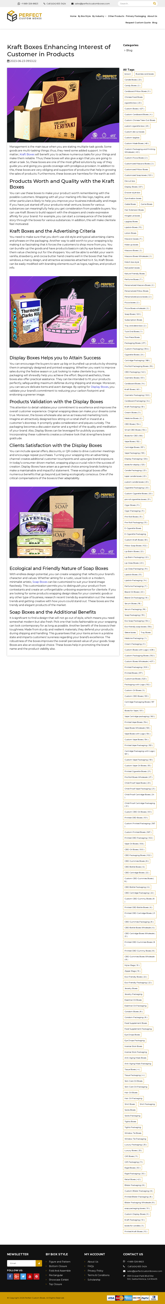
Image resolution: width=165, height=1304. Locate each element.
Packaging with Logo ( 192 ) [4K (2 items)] (137, 684)
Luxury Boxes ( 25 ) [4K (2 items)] (133, 1150)
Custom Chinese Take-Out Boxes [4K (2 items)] (140, 120)
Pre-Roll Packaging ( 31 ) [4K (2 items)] (136, 522)
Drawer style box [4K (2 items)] (132, 192)
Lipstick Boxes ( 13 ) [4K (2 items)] (133, 227)
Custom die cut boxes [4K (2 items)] (134, 132)
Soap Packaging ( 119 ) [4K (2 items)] (135, 615)
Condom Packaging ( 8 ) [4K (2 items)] (136, 1017)
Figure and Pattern (59, 1261)
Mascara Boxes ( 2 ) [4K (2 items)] (133, 250)
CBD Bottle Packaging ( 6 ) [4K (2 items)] (137, 887)
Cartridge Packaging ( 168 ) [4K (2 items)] (137, 360)
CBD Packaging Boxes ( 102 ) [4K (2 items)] (138, 855)
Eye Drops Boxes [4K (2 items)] (132, 1034)
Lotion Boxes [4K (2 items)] (130, 233)
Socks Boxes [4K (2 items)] (130, 1110)
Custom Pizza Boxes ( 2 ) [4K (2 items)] (136, 158)
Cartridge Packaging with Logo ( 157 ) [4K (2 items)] (140, 752)
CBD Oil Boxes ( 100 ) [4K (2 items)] (134, 849)
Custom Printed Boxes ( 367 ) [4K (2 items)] (138, 832)
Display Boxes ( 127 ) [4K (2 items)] (134, 187)
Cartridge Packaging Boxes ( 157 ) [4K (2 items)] (139, 703)
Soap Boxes (40, 581)
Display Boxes (99, 386)
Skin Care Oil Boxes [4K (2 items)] (133, 1081)
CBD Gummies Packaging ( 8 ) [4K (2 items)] (139, 922)
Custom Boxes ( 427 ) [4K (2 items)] (134, 108)
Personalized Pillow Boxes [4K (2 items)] (136, 291)
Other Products (116, 16)
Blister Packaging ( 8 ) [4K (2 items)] (135, 1185)
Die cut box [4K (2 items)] (130, 181)
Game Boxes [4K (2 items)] (146, 204)
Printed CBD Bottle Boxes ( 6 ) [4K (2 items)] (138, 907)
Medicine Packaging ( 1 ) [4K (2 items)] (136, 638)
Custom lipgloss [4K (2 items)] (132, 137)
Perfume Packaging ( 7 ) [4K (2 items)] (136, 586)
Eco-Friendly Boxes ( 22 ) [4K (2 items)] (136, 977)
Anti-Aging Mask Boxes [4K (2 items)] (135, 1058)
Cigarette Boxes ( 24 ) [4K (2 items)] (134, 354)
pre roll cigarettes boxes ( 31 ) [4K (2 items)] (138, 499)
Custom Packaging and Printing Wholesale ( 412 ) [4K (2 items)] (140, 150)
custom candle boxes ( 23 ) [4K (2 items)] (137, 482)
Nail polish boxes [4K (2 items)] (132, 268)
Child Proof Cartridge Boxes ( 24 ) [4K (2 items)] (139, 796)
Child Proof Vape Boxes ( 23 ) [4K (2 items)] (138, 783)
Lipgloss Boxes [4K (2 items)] (131, 221)
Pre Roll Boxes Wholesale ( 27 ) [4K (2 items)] (138, 777)
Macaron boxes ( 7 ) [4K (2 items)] (133, 239)
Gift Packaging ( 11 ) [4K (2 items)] (134, 1162)
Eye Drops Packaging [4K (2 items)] (135, 1040)
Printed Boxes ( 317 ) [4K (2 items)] (134, 673)
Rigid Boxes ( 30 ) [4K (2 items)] (133, 1168)
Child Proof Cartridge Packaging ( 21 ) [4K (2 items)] (140, 804)
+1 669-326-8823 (28, 3)
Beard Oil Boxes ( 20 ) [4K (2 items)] (134, 592)
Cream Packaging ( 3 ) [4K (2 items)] (135, 644)
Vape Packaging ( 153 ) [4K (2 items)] (135, 453)
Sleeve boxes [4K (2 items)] (130, 632)
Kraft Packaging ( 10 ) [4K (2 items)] (135, 1220)
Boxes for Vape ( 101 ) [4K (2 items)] (134, 710)
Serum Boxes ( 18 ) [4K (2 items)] (133, 603)
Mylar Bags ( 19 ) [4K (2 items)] (132, 965)
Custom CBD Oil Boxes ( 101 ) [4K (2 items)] (138, 812)
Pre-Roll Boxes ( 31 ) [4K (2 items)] (133, 516)
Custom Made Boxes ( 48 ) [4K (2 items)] (137, 143)
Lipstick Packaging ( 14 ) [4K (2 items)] (136, 580)
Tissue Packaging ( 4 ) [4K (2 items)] (135, 1075)
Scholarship (94, 1279)
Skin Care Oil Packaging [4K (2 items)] (136, 1087)
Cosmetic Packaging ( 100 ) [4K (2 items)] (137, 395)
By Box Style (84, 16)
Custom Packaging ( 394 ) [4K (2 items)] (137, 349)
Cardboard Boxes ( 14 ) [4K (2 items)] (135, 383)
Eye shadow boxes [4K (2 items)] (133, 198)
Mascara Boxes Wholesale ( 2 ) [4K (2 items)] (138, 256)
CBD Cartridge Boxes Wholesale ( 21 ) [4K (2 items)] (140, 934)
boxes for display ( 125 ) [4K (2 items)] (135, 464)
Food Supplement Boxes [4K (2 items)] (136, 1023)
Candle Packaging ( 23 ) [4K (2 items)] (136, 470)
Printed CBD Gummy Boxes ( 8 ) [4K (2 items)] (140, 951)
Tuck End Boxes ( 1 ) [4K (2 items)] (133, 331)
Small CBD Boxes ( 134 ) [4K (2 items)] (135, 430)
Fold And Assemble (60, 1270)
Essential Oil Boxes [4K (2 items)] (133, 1000)
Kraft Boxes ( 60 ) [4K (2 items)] (132, 389)
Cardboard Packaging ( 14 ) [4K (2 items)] (137, 401)
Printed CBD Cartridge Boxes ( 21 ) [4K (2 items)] (140, 914)
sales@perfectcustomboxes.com (90, 3)
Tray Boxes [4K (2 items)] (146, 632)
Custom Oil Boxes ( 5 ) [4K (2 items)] (135, 690)
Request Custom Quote (138, 22)
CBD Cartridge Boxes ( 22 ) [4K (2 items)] (137, 872)
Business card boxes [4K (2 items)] (145, 74)
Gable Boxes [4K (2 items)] (130, 204)
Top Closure (55, 1284)
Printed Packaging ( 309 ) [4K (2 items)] (137, 667)
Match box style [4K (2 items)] (132, 262)
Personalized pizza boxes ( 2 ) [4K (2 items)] (138, 296)
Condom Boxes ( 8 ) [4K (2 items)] (134, 1011)
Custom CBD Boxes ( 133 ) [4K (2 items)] (137, 696)
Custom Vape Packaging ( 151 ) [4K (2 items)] (139, 760)
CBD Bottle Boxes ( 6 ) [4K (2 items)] (135, 867)
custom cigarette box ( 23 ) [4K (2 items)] (137, 126)
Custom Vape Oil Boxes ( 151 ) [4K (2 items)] (138, 765)
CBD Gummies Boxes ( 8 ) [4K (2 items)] (137, 861)
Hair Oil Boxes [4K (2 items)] (131, 1092)
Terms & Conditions (98, 1275)
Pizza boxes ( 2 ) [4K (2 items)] (132, 302)
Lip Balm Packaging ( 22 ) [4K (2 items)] (137, 557)
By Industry (98, 16)
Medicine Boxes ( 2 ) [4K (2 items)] (133, 418)
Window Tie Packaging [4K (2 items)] (135, 1139)
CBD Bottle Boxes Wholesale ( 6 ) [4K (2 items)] (140, 927)
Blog (154, 22)
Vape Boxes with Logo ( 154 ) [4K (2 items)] (137, 733)
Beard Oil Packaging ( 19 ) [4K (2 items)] (136, 597)
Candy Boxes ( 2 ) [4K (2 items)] (132, 85)
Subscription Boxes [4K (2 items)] (133, 320)
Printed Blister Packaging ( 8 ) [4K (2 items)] (138, 1196)
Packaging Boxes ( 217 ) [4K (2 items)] (135, 343)
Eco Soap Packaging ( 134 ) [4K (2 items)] (137, 621)
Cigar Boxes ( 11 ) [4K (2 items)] (132, 505)
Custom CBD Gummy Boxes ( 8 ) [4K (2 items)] (140, 900)
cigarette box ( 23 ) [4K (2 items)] (133, 103)
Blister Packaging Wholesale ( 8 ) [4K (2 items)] (140, 1202)
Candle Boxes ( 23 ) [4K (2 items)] (133, 79)
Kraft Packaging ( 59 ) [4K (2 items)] (135, 406)
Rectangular (56, 1275)
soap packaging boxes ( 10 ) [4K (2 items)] (137, 1208)
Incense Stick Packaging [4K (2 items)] (136, 1052)
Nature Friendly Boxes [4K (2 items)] (135, 273)
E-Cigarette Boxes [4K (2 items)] (133, 528)
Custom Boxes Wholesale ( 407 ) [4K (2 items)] (139, 661)
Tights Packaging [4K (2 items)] (133, 1127)
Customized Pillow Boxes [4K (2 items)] (136, 169)
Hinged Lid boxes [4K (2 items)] (132, 215)
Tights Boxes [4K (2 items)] (130, 1121)
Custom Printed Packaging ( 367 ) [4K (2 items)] (140, 824)
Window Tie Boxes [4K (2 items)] (133, 1133)
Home (73, 16)
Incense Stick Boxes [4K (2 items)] (133, 1046)
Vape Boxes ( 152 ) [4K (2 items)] (132, 441)
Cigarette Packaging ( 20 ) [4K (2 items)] (137, 487)
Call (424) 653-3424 (55, 3)
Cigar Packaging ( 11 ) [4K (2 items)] (134, 511)
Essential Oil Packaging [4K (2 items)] (135, 1005)
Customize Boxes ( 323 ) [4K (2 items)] (136, 678)
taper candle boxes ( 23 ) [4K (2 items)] (136, 476)
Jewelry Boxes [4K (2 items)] (131, 988)
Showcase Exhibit (59, 1279)
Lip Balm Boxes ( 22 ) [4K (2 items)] (134, 551)
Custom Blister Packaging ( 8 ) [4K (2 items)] (139, 1191)
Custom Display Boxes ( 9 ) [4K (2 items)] (137, 1214)
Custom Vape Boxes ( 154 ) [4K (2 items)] (137, 739)
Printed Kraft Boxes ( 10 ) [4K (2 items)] (136, 1231)
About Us (152, 16)
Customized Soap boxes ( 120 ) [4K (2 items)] (139, 175)
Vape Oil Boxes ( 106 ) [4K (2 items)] (134, 843)
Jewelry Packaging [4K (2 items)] (133, 994)
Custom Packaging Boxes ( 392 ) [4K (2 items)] (140, 655)
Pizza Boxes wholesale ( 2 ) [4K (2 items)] (137, 308)
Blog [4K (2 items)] (129, 50)
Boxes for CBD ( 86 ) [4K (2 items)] (134, 435)
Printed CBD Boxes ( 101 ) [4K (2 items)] (136, 817)
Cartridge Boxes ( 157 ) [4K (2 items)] (135, 447)
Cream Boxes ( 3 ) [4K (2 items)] (133, 412)
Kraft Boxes (27, 154)
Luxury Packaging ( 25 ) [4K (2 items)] (136, 1144)
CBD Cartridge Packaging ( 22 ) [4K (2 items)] (139, 893)
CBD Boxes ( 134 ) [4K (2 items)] (133, 424)
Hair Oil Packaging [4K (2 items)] (133, 1098)
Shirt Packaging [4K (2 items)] (147, 1104)
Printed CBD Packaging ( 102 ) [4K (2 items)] (139, 838)
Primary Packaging (136, 16)
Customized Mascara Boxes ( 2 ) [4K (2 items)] (139, 163)
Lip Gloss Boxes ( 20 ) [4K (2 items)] (134, 563)
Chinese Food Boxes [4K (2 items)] (134, 97)
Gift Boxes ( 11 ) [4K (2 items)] (131, 1156)
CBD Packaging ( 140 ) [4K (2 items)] (135, 372)
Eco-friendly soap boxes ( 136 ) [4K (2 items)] (138, 626)
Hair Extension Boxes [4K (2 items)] (134, 210)
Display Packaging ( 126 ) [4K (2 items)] (136, 459)
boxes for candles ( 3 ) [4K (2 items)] (134, 1225)
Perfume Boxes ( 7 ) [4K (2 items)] (133, 279)
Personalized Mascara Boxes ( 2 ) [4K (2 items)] (139, 285)
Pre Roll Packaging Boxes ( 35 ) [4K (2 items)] (139, 366)
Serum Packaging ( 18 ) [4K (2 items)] (135, 609)
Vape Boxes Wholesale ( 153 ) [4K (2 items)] (137, 728)
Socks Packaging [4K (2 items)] (132, 1115)
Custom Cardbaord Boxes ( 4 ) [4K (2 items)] (138, 114)
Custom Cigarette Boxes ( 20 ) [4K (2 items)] (138, 493)
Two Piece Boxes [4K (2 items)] (132, 337)
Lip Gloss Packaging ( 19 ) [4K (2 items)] (136, 569)
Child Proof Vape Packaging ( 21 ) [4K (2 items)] (140, 788)
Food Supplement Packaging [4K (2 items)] (138, 1029)
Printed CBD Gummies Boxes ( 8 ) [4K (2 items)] (140, 943)
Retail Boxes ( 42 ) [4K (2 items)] (133, 1179)
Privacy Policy (95, 1270)
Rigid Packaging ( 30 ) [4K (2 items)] (135, 1173)
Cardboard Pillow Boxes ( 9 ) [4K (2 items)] (137, 91)
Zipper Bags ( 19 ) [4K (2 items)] (132, 971)
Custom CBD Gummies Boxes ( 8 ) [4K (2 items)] (139, 879)
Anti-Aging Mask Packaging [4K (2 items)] (138, 1063)
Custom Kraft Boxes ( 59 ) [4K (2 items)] (136, 540)
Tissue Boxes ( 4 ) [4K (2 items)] (132, 1069)
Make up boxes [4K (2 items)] (131, 244)
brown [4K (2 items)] (128, 74)
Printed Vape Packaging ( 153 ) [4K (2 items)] (139, 745)
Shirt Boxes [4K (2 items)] (130, 1104)
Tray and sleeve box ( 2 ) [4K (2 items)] (135, 325)
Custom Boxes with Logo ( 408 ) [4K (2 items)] (140, 650)
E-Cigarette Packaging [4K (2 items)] (135, 534)
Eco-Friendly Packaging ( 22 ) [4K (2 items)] (138, 982)
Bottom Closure (58, 1266)
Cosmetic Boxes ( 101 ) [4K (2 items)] (135, 378)
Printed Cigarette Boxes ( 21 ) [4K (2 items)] (138, 771)
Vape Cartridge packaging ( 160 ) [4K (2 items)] (140, 716)
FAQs (91, 1266)
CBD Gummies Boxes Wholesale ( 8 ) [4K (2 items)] (140, 958)
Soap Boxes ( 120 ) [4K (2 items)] (133, 314)
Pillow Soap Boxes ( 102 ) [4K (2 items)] (136, 545)
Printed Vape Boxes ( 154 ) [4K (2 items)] (136, 722)
